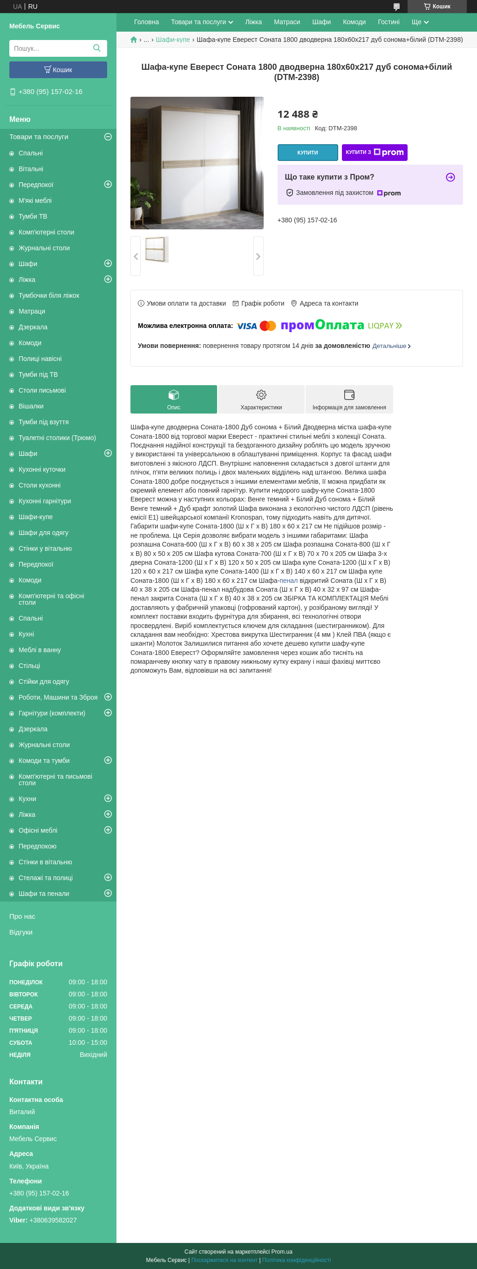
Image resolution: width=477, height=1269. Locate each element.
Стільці (29, 665)
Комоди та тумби (44, 760)
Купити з (374, 152)
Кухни (27, 798)
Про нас (22, 916)
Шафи (28, 263)
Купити (307, 152)
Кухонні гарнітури (45, 501)
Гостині (389, 22)
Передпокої (36, 184)
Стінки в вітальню (45, 862)
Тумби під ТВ (38, 374)
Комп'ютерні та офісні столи (51, 599)
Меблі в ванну (40, 650)
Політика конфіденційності (296, 1260)
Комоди (30, 343)
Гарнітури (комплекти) (52, 713)
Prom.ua (282, 1252)
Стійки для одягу (44, 681)
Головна (146, 22)
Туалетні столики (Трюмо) (57, 437)
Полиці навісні (40, 358)
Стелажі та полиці (46, 878)
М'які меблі (35, 200)
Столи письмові (42, 390)
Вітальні (31, 169)
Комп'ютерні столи (46, 232)
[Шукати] (96, 48)
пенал (288, 580)
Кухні (26, 634)
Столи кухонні (40, 485)
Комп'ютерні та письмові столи (55, 780)
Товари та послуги (38, 136)
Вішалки (31, 406)
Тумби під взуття (44, 422)
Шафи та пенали (44, 893)
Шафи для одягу (43, 532)
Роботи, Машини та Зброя (58, 697)
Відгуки (21, 932)
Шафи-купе (36, 517)
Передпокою (37, 846)
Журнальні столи (44, 248)
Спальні (31, 153)
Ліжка (27, 279)
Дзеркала (33, 327)
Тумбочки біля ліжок (49, 295)
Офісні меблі (38, 830)
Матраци (32, 311)
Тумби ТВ (33, 216)
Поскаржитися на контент (224, 1260)
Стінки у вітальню (45, 548)
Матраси (287, 22)
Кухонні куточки (42, 469)
